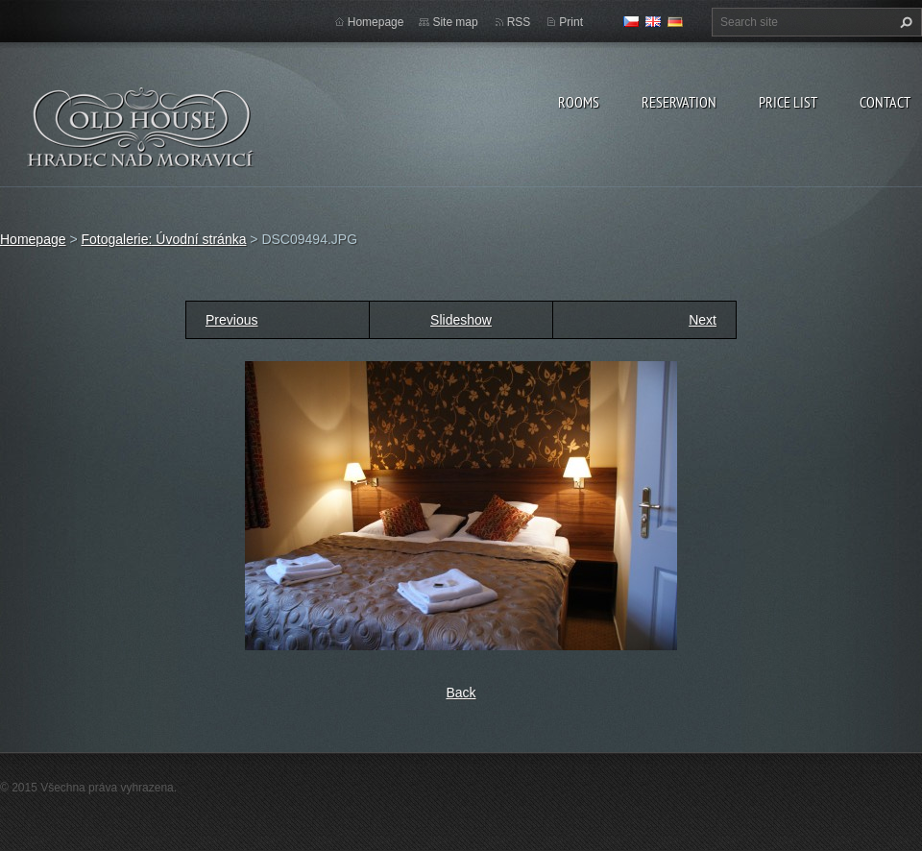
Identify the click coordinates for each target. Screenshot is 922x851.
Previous (231, 320)
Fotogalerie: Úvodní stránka (163, 239)
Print (571, 22)
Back (460, 692)
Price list (788, 101)
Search (903, 22)
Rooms (578, 101)
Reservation (679, 101)
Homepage (376, 22)
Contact (885, 101)
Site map (454, 22)
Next (702, 320)
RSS (519, 22)
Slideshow (461, 320)
